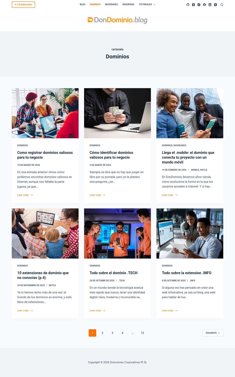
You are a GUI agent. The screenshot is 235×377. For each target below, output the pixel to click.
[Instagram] (199, 4)
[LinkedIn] (210, 4)
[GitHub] (188, 4)
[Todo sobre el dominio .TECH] (117, 233)
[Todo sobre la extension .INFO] (189, 233)
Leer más (25, 195)
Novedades (111, 4)
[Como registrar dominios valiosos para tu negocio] (45, 113)
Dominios (95, 4)
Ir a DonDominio (23, 4)
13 (142, 332)
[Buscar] (221, 4)
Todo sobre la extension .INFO (187, 273)
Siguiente (213, 333)
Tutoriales (148, 4)
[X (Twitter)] (193, 4)
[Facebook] (204, 4)
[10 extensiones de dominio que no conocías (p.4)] (45, 233)
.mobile (195, 170)
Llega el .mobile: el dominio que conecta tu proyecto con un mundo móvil (188, 157)
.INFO (192, 280)
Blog (82, 4)
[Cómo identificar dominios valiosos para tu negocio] (117, 113)
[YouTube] (215, 4)
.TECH (122, 280)
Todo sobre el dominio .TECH (114, 273)
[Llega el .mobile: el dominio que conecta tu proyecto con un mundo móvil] (189, 113)
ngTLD (203, 170)
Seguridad (128, 4)
